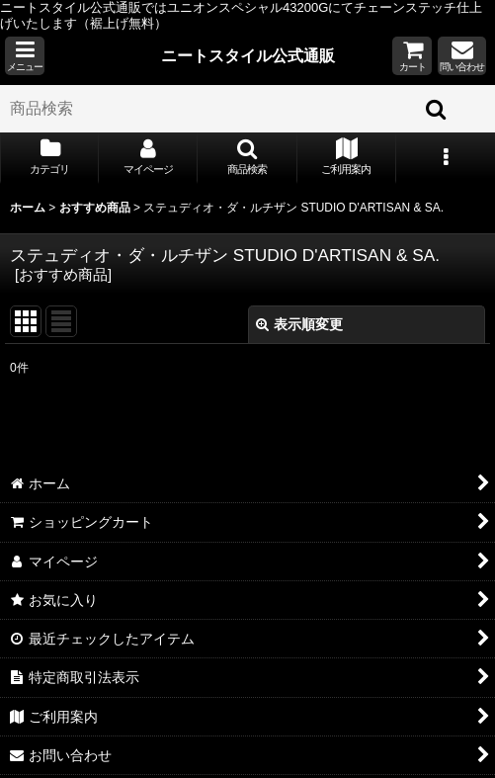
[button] (24, 56)
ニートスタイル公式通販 (248, 55)
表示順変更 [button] (299, 324)
